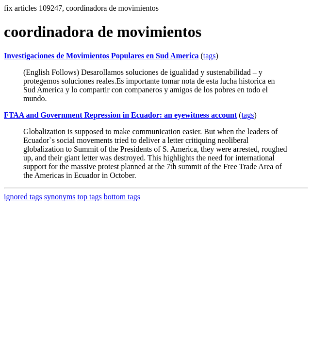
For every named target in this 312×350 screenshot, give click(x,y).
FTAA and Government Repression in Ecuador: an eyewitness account (120, 115)
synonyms (60, 196)
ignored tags (23, 196)
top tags (90, 196)
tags (209, 56)
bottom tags (122, 196)
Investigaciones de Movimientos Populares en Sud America (101, 56)
